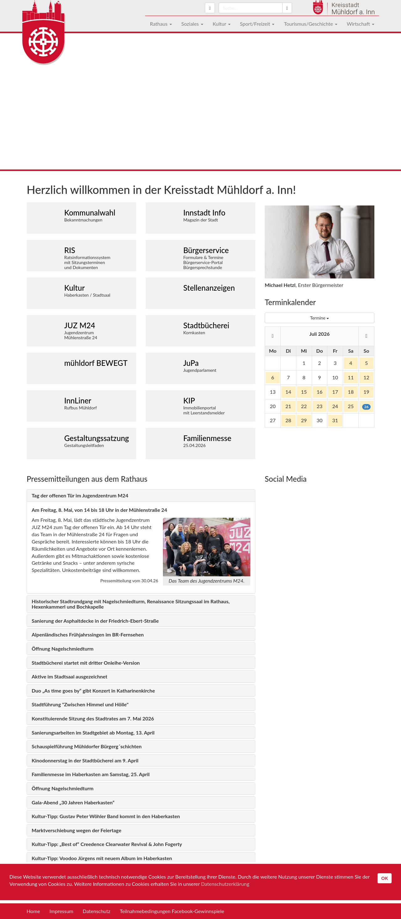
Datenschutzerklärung (225, 884)
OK (384, 878)
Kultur (222, 24)
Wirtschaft (360, 24)
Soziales (192, 24)
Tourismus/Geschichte (310, 24)
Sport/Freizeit (257, 24)
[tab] (141, 495)
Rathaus (161, 24)
